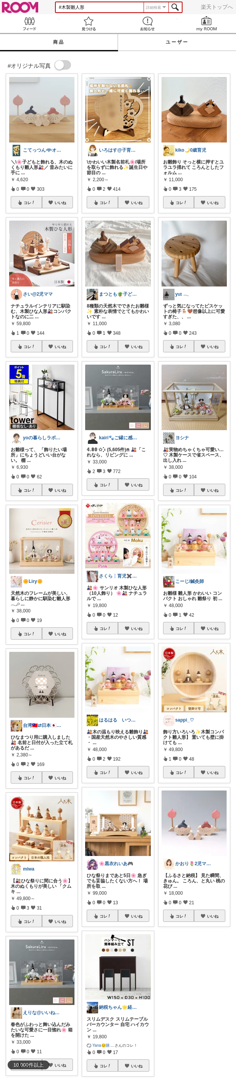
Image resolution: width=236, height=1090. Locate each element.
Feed (29, 23)
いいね (60, 203)
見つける (88, 23)
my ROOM (206, 23)
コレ (29, 203)
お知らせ (147, 23)
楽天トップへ (217, 7)
